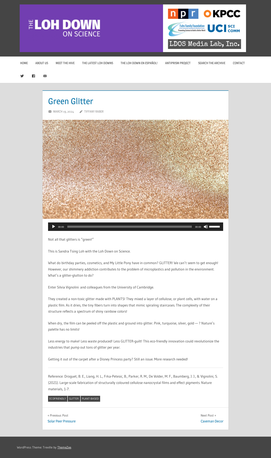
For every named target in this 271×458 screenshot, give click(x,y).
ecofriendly (57, 398)
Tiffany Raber (94, 111)
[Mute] (206, 227)
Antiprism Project (178, 63)
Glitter (74, 398)
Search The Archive (211, 63)
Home (24, 63)
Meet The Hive (65, 63)
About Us (41, 63)
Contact (239, 63)
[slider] (129, 227)
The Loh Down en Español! (139, 63)
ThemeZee (64, 447)
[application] (135, 226)
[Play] (53, 227)
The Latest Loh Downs (97, 63)
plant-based (90, 398)
